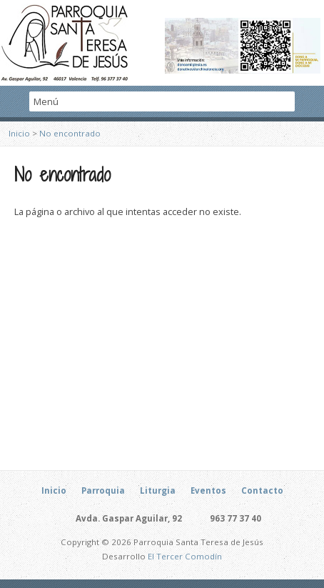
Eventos (208, 490)
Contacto (262, 490)
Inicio (19, 133)
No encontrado (70, 133)
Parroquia (103, 490)
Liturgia (158, 490)
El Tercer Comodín (185, 556)
